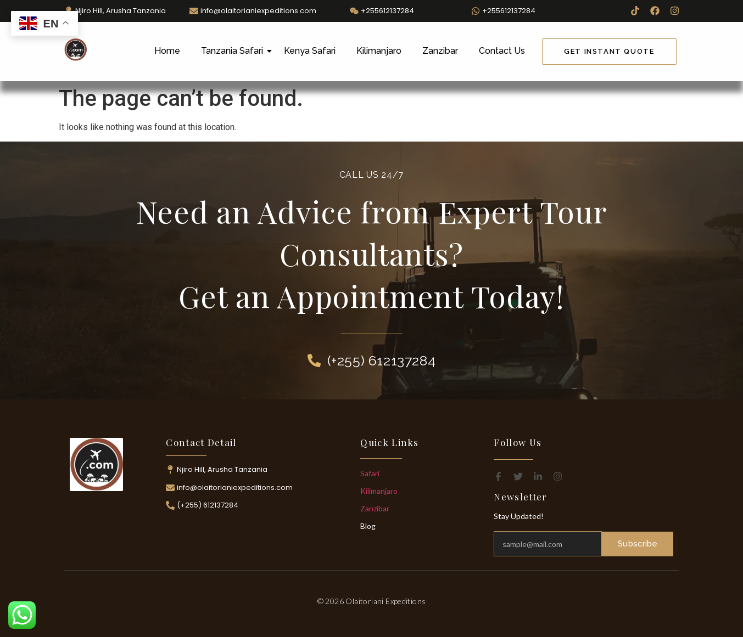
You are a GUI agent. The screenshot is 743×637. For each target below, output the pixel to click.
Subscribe (638, 544)
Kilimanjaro (378, 51)
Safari (369, 473)
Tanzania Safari (234, 51)
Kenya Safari (310, 51)
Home (167, 51)
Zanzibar (440, 51)
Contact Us (502, 51)
